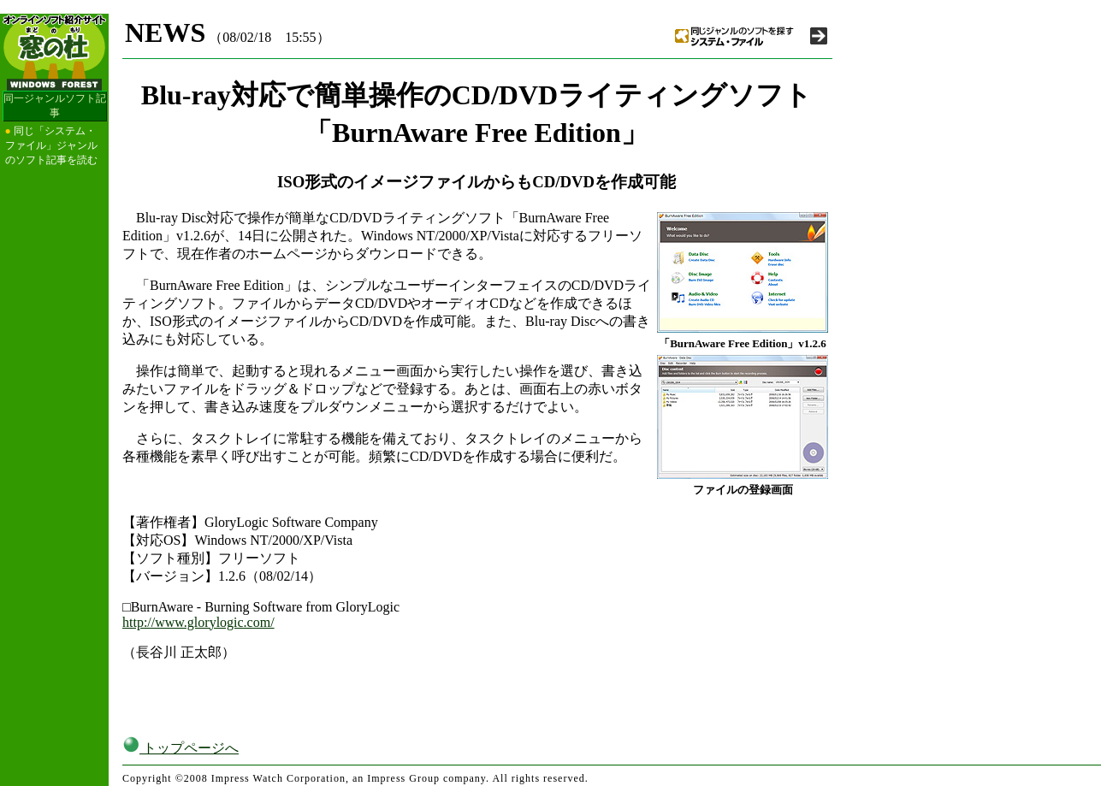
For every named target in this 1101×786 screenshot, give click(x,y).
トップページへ (180, 748)
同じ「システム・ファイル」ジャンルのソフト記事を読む (51, 145)
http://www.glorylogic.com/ (198, 622)
